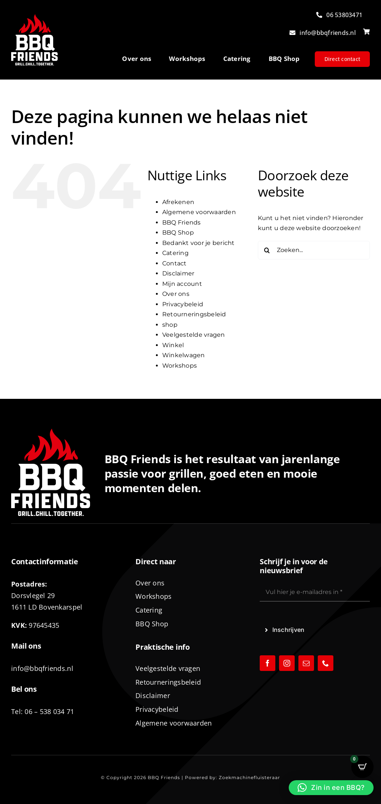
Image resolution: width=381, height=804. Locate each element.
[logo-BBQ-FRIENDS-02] (34, 16)
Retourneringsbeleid (194, 314)
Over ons (175, 293)
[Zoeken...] (314, 250)
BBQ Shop (178, 232)
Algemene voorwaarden (199, 212)
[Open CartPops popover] (362, 767)
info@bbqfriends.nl (42, 668)
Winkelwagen (183, 355)
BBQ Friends (181, 222)
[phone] (325, 663)
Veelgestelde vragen (193, 334)
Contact (174, 263)
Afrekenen (178, 202)
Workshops (179, 365)
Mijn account (182, 283)
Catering (175, 252)
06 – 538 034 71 (49, 711)
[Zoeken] (267, 250)
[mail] (306, 663)
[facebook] (267, 663)
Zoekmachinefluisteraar (249, 777)
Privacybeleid (182, 304)
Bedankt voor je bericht (198, 242)
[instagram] (287, 663)
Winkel (173, 345)
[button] (331, 787)
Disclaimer (178, 273)
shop (169, 324)
